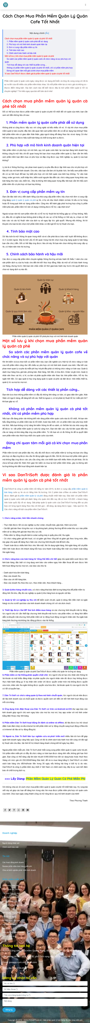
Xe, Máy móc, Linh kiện (11, 921)
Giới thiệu (6, 839)
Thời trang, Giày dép (10, 886)
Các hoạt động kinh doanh (13, 862)
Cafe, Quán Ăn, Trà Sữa (11, 889)
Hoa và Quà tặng (9, 936)
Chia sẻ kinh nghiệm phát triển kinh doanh (19, 870)
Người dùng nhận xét (10, 843)
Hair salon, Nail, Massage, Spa (14, 905)
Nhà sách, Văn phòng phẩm (13, 932)
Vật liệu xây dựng (9, 917)
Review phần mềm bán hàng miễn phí (17, 866)
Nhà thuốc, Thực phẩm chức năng (16, 913)
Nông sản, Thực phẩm (11, 909)
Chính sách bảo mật (10, 847)
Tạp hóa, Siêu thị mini (11, 893)
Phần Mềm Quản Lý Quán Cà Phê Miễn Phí (55, 778)
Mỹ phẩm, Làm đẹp (9, 901)
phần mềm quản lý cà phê (31, 496)
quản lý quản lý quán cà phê (23, 200)
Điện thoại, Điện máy (10, 897)
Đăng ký (9, 1010)
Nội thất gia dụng (9, 924)
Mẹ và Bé (6, 928)
